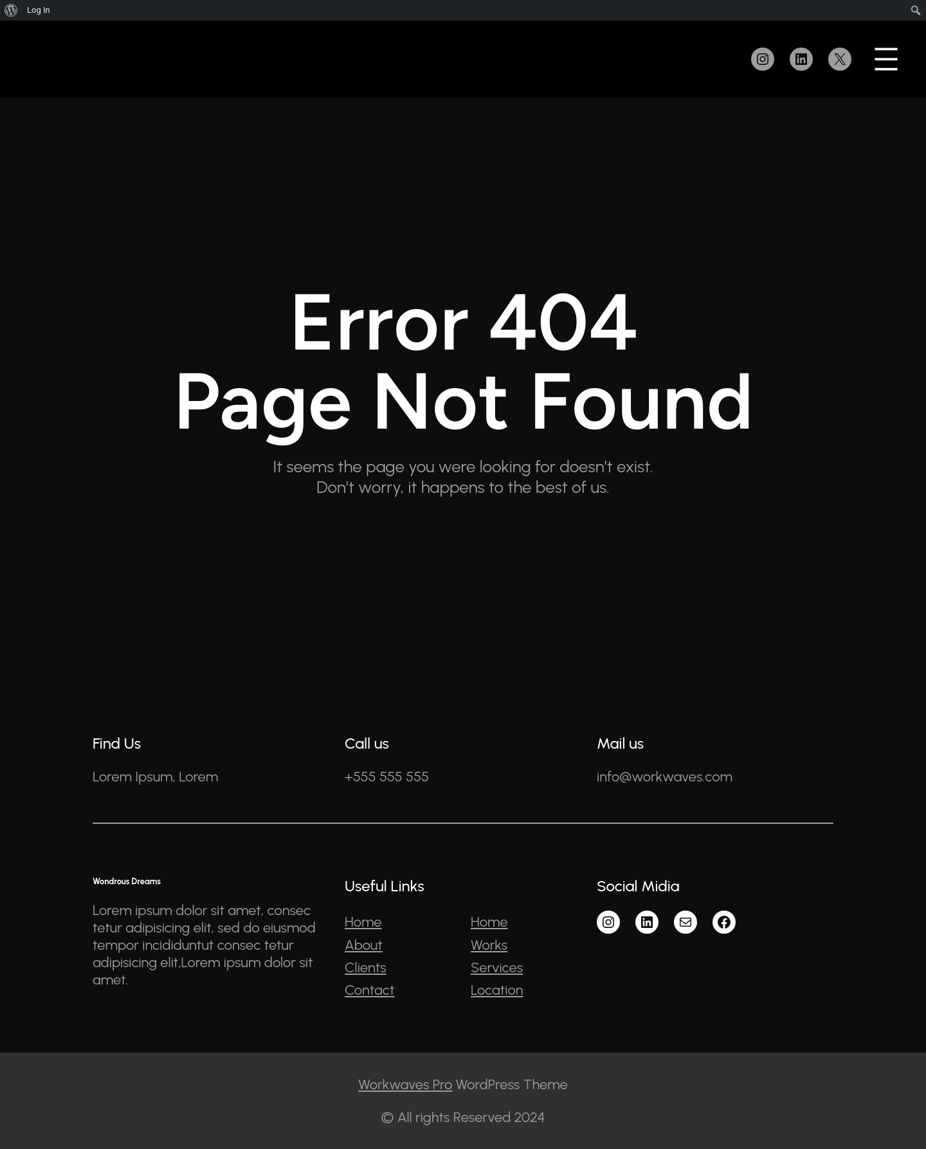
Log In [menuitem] (38, 10)
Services (497, 967)
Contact (369, 990)
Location (497, 990)
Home (363, 922)
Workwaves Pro (405, 1084)
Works (489, 945)
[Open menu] (886, 59)
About (364, 945)
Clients (365, 967)
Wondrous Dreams (127, 881)
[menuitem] (11, 10)
